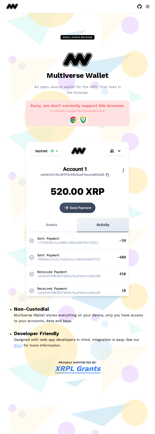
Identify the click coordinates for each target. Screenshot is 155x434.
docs (18, 345)
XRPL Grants (77, 368)
